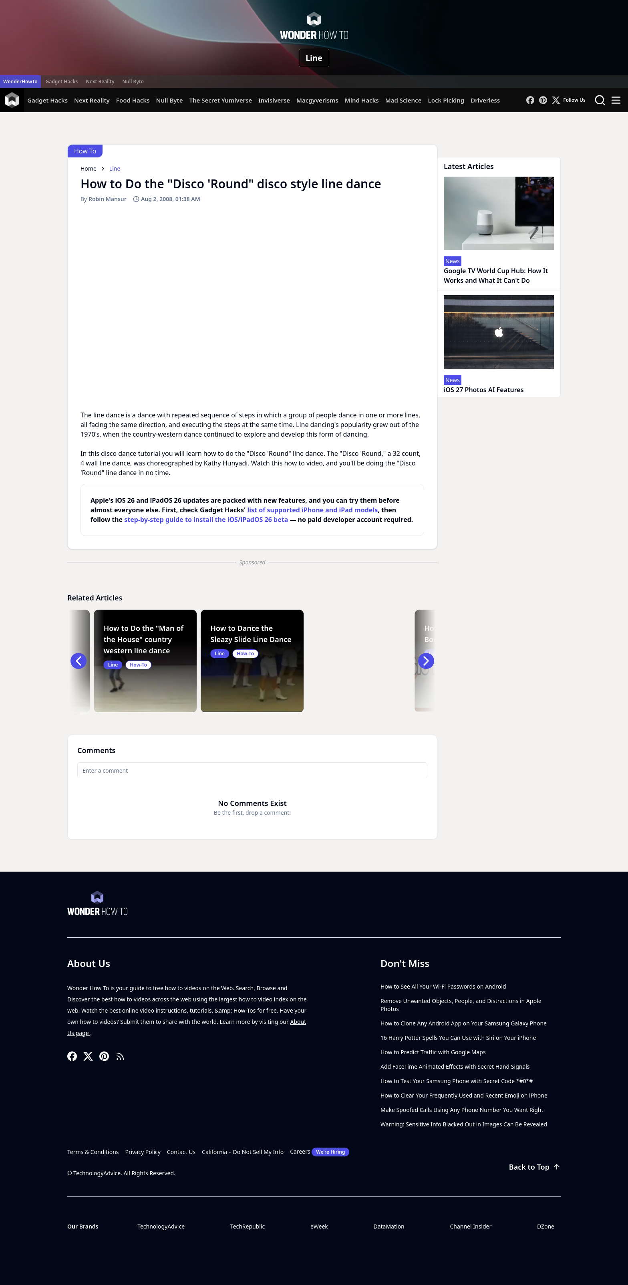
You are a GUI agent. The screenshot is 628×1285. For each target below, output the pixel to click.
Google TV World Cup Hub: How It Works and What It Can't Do (496, 275)
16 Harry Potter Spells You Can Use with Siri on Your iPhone (458, 1037)
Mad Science (403, 100)
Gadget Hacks (62, 81)
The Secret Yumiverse (220, 100)
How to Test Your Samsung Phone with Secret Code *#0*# (456, 1081)
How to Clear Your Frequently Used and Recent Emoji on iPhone (463, 1095)
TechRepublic (247, 1226)
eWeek (319, 1226)
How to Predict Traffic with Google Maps (433, 1052)
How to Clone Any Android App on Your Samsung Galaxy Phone (463, 1023)
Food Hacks (133, 100)
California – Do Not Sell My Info (243, 1152)
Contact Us (181, 1152)
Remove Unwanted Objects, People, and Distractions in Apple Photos (460, 1005)
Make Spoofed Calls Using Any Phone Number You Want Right (461, 1110)
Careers (319, 1152)
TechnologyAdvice (161, 1226)
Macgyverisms (317, 100)
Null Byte (132, 81)
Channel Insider (470, 1226)
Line (314, 57)
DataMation (388, 1226)
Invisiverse (274, 100)
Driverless (485, 100)
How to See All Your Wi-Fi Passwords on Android (443, 986)
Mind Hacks (362, 100)
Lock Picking (446, 100)
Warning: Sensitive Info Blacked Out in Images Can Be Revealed (463, 1124)
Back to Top (535, 1167)
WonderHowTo (20, 81)
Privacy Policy (143, 1152)
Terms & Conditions (93, 1152)
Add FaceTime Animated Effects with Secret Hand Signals (455, 1066)
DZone (545, 1226)
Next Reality (100, 81)
